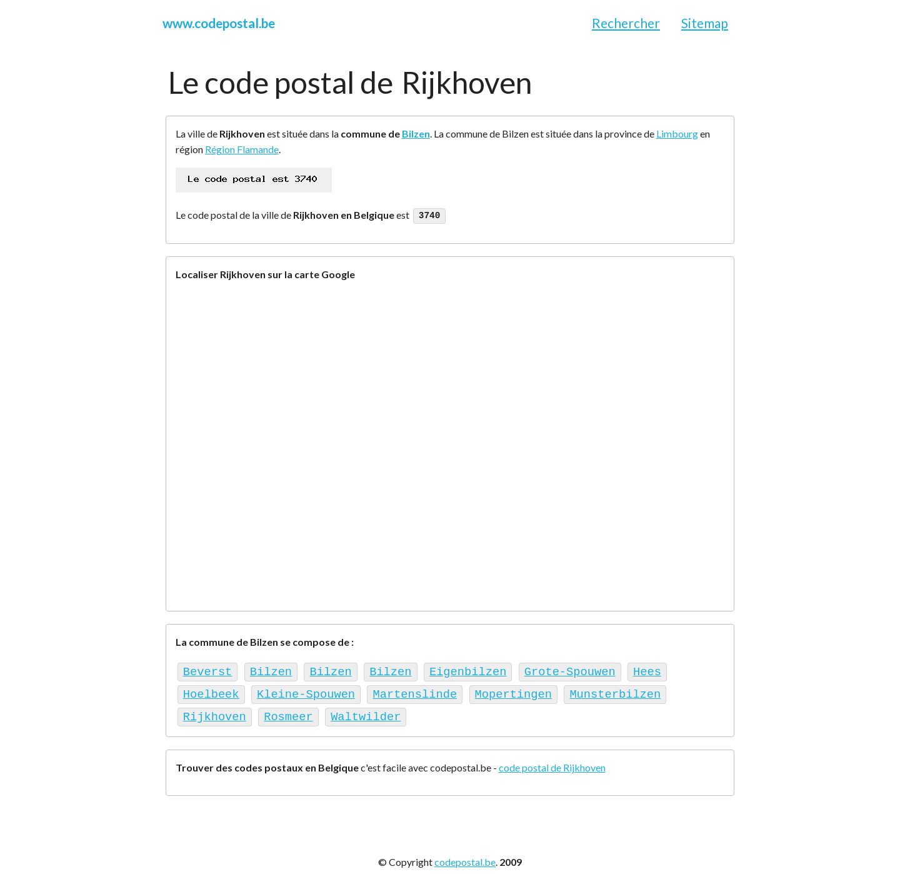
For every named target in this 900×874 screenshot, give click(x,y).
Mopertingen (512, 690)
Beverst (207, 670)
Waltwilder (366, 711)
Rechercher (626, 23)
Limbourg (677, 133)
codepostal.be (465, 855)
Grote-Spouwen (570, 670)
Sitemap (704, 23)
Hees (647, 670)
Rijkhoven (214, 711)
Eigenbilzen (467, 670)
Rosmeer (288, 711)
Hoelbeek (211, 690)
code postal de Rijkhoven (552, 762)
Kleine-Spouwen (306, 690)
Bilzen (416, 133)
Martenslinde (414, 690)
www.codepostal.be (218, 23)
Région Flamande (242, 149)
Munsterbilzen (615, 690)
